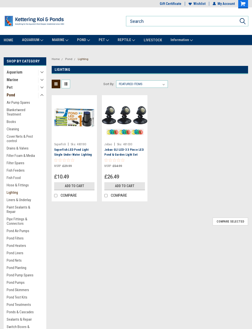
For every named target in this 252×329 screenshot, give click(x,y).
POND (83, 40)
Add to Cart (74, 186)
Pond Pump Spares (20, 275)
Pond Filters (15, 238)
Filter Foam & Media (21, 155)
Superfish (60, 144)
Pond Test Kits (17, 297)
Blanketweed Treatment (16, 112)
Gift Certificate (170, 4)
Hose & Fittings (18, 185)
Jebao (108, 144)
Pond (11, 95)
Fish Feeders (16, 170)
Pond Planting (16, 268)
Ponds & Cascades (20, 312)
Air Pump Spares (18, 102)
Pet (10, 87)
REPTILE (126, 40)
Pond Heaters (16, 245)
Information (182, 40)
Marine (12, 79)
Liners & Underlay (19, 200)
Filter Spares (15, 163)
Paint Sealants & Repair (18, 209)
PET (104, 40)
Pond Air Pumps (18, 231)
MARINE (60, 40)
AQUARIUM (32, 40)
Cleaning (13, 129)
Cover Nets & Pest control (20, 138)
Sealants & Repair (19, 319)
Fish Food (14, 178)
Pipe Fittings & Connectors (17, 221)
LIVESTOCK (153, 40)
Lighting (12, 192)
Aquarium (14, 72)
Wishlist (197, 4)
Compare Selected (230, 221)
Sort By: (108, 84)
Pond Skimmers (18, 290)
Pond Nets (14, 260)
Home (56, 59)
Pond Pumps (16, 282)
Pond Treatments (19, 304)
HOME (8, 40)
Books (11, 122)
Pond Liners (15, 253)
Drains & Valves (18, 148)
